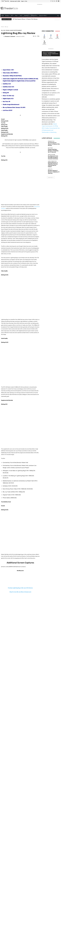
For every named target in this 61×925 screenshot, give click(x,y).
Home (2, 26)
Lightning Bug (30, 836)
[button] (58, 15)
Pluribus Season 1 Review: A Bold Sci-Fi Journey (54, 171)
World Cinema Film (52, 161)
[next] (58, 19)
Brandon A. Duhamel (10, 36)
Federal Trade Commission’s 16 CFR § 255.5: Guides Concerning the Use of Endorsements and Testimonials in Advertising (51, 128)
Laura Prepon (22, 836)
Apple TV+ (50, 168)
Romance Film (7, 872)
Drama (8, 30)
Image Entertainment (16, 30)
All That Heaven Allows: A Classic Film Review (25, 19)
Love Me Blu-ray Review (8, 853)
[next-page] (5, 879)
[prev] (56, 19)
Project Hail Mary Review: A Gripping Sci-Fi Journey (20, 875)
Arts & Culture (33, 871)
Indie (17, 836)
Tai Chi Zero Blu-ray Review (32, 853)
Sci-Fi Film (20, 872)
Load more (51, 176)
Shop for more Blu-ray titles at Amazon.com (20, 513)
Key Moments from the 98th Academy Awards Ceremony (33, 874)
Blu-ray (6, 26)
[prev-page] (2, 879)
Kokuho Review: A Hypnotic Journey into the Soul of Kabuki (54, 164)
